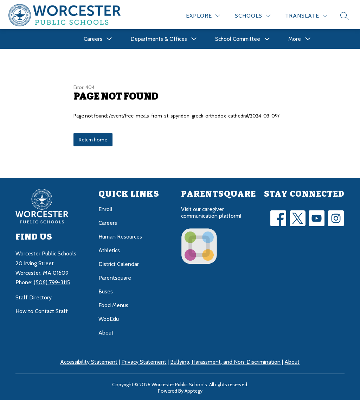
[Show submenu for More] (294, 38)
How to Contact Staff (41, 310)
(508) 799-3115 (52, 281)
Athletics (109, 249)
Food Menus (113, 304)
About (106, 331)
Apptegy (193, 390)
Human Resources (120, 235)
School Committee (237, 37)
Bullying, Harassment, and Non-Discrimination (225, 360)
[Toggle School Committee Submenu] (267, 38)
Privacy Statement (143, 360)
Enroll (105, 208)
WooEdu (108, 318)
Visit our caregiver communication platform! (211, 211)
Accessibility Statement (88, 360)
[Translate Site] (306, 14)
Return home (93, 138)
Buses (105, 290)
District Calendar (118, 263)
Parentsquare (114, 276)
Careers (107, 221)
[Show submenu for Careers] (93, 38)
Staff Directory (33, 296)
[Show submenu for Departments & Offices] (158, 38)
